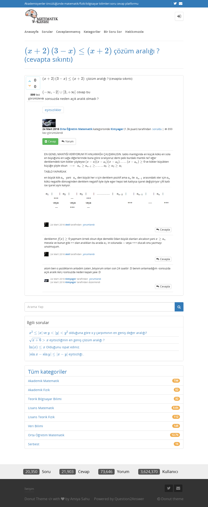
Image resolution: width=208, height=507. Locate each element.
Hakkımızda (134, 32)
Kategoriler (92, 32)
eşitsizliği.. (56, 354)
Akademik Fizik (39, 390)
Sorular (47, 32)
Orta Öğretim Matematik (76, 129)
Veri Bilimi (35, 426)
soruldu (157, 129)
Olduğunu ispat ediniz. (54, 347)
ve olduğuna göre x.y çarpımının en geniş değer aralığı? (88, 333)
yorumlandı (89, 224)
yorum (69, 141)
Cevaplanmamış (68, 32)
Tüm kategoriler (47, 371)
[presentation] (68, 50)
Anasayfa (31, 32)
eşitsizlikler (53, 110)
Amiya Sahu (80, 498)
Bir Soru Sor (113, 32)
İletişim (29, 489)
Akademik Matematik (43, 381)
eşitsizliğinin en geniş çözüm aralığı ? (66, 340)
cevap (52, 141)
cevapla (165, 229)
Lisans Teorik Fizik (41, 417)
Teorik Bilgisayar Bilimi (45, 399)
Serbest (33, 444)
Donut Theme (36, 498)
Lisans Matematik (41, 408)
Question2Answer (129, 498)
